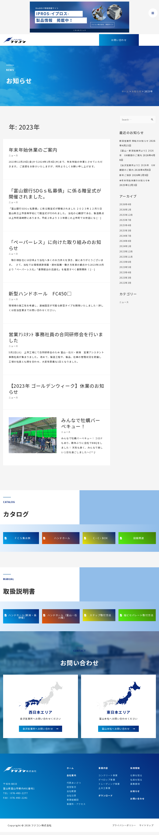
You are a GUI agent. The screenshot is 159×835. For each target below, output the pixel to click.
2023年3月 (125, 282)
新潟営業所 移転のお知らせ (135, 141)
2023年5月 (125, 271)
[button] (119, 40)
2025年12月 (126, 219)
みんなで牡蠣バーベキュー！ (80, 423)
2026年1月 (125, 214)
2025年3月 (125, 235)
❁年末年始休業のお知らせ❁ (135, 185)
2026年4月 (125, 209)
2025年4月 (125, 230)
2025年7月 (125, 224)
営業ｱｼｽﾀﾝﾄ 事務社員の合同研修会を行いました (56, 337)
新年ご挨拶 (125, 179)
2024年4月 (125, 245)
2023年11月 (126, 261)
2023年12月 (126, 256)
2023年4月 (125, 277)
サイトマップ (146, 828)
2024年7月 (125, 240)
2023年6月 (125, 266)
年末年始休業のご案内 (33, 149)
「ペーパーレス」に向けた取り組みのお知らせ (55, 245)
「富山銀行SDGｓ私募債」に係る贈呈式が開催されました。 (55, 193)
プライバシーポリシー (122, 828)
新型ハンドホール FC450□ (40, 293)
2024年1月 (125, 250)
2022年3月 (125, 287)
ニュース (14, 155)
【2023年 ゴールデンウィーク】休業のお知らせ (54, 388)
